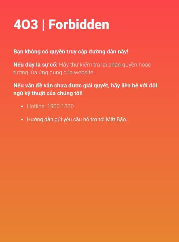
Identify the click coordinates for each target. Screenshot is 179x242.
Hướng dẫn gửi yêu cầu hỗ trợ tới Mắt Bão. (77, 119)
